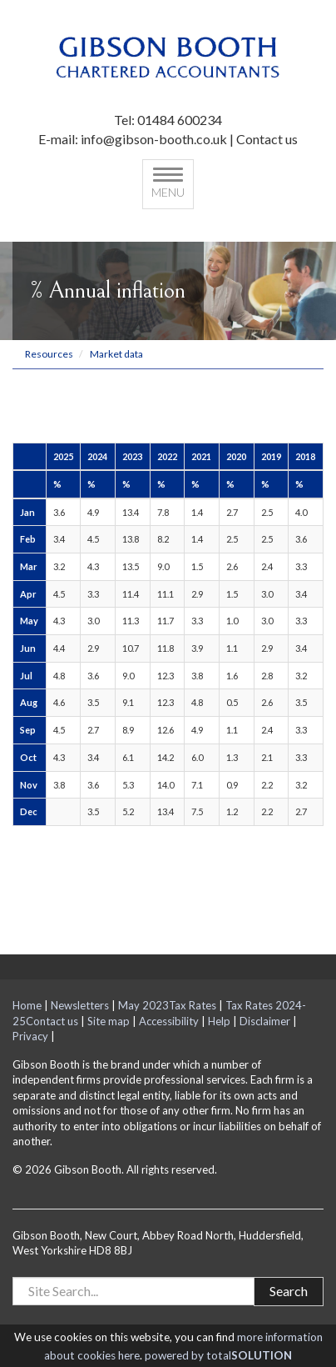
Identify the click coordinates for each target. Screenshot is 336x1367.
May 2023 (143, 1005)
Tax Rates (192, 1005)
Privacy (30, 1036)
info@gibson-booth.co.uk (154, 139)
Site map (108, 1021)
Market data (116, 354)
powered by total (218, 1355)
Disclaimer (265, 1021)
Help (219, 1021)
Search (288, 1291)
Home (27, 1005)
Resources (49, 354)
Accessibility (169, 1021)
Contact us (267, 139)
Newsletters (80, 1005)
